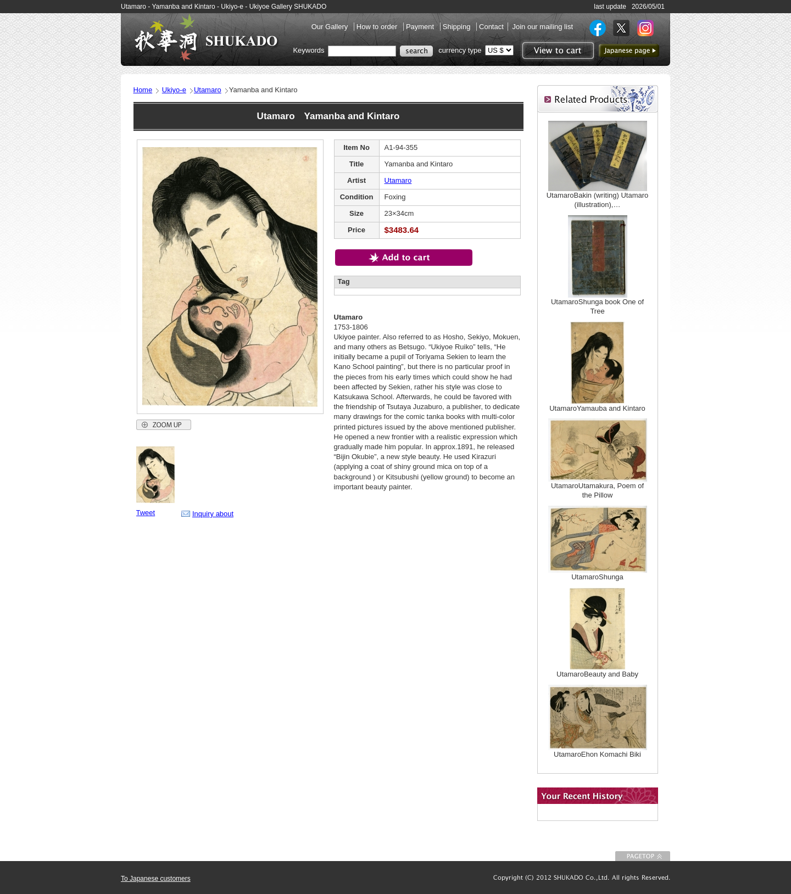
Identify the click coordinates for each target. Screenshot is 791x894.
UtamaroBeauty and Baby (597, 674)
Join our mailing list (542, 27)
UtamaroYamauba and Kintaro (597, 408)
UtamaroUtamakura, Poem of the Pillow (597, 490)
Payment (421, 27)
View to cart (556, 50)
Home (143, 90)
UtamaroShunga (597, 577)
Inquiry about (212, 514)
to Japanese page (629, 50)
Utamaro (207, 90)
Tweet (145, 513)
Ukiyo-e (174, 90)
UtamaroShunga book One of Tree (597, 306)
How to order (377, 27)
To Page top (642, 856)
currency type (459, 50)
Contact (491, 27)
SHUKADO (206, 37)
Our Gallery (330, 27)
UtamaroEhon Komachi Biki (597, 754)
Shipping (457, 27)
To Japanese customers (156, 878)
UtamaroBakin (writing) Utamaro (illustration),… (598, 200)
